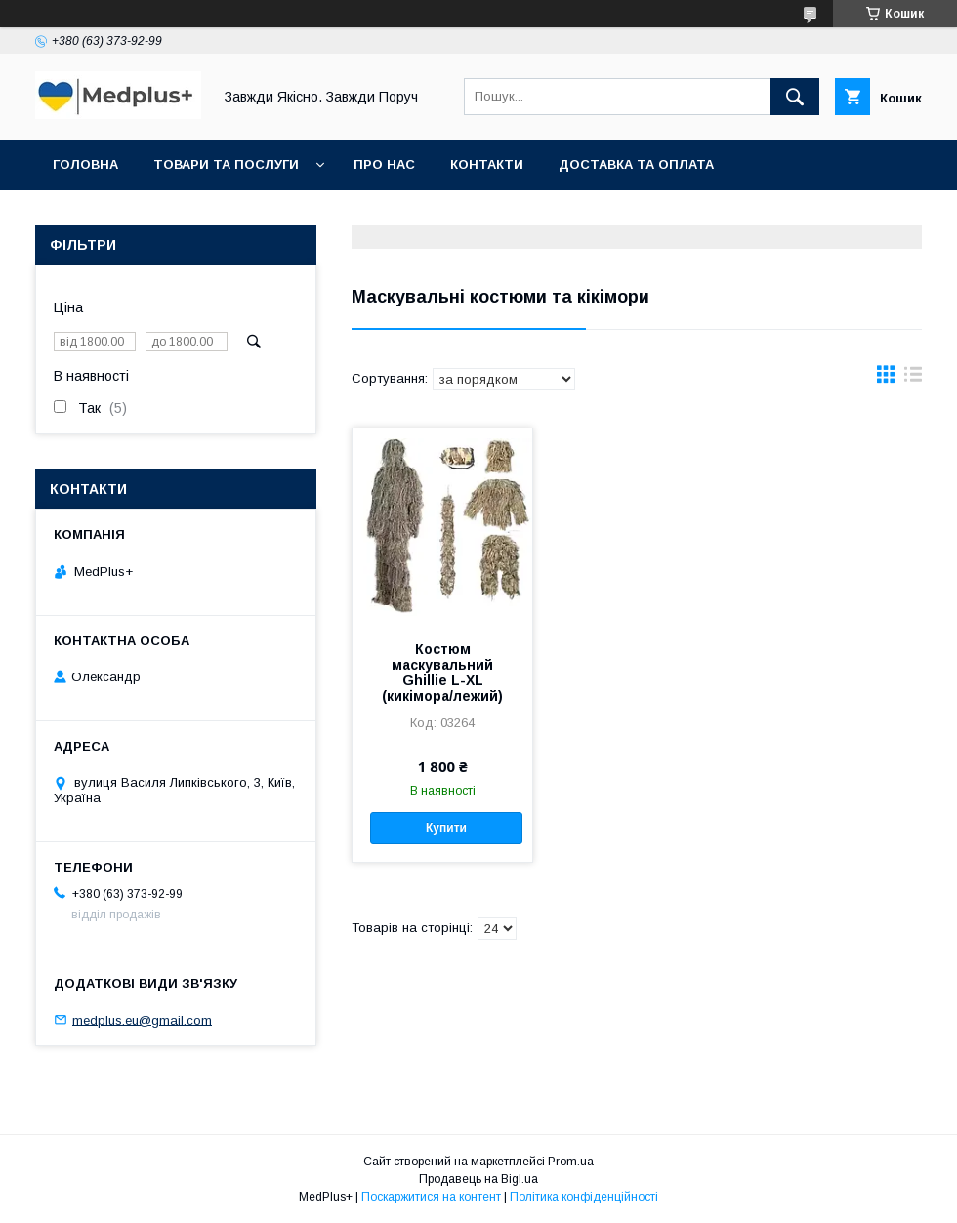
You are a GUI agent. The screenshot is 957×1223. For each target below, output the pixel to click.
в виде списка (913, 378)
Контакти (486, 164)
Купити (446, 828)
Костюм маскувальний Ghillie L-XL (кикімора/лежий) (442, 672)
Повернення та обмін (135, 215)
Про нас (384, 164)
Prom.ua (571, 1161)
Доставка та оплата (636, 164)
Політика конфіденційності (584, 1196)
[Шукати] (794, 96)
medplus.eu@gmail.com (142, 1019)
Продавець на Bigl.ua (478, 1179)
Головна (85, 164)
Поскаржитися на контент (431, 1196)
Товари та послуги (226, 164)
